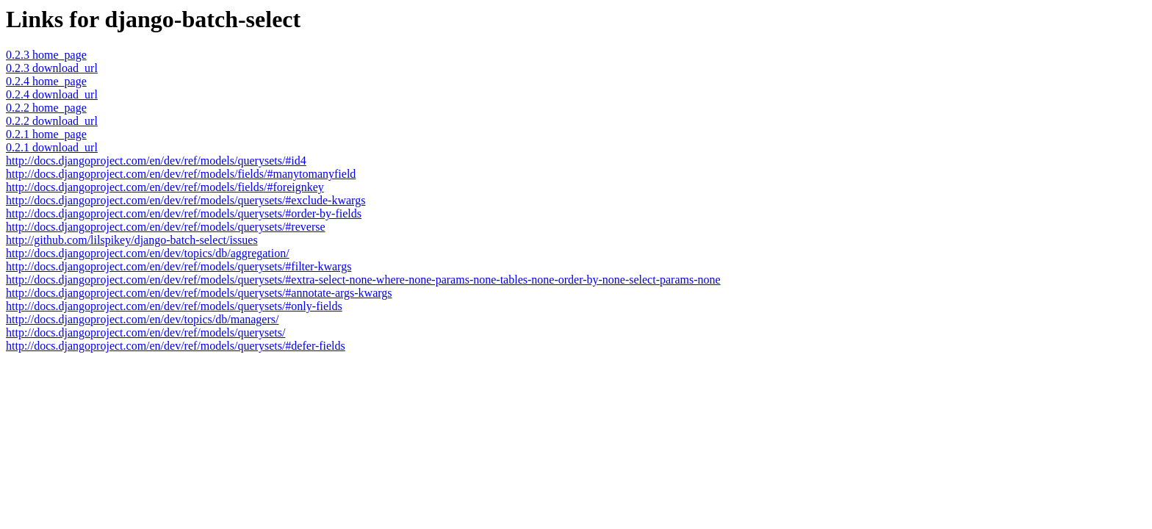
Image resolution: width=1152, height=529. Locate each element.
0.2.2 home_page (46, 107)
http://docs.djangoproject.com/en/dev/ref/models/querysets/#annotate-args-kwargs (199, 293)
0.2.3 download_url (52, 68)
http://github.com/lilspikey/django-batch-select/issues (132, 240)
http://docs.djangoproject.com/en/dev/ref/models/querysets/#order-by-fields (183, 213)
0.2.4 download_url (52, 94)
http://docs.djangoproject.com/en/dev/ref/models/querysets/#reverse (165, 226)
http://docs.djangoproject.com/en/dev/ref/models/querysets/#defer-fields (175, 345)
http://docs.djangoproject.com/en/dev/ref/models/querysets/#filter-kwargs (178, 266)
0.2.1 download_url (52, 147)
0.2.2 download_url (52, 121)
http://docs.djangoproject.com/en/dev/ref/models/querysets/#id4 (156, 160)
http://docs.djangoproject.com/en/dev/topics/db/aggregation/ (147, 253)
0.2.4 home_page (46, 81)
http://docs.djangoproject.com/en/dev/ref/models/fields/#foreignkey (165, 187)
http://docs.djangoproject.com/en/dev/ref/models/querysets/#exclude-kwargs (185, 200)
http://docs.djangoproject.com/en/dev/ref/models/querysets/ (145, 332)
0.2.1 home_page (46, 134)
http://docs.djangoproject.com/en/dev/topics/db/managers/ (142, 319)
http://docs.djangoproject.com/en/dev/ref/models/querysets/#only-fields (174, 306)
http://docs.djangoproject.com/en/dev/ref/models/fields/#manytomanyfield (181, 174)
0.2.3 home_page (46, 54)
